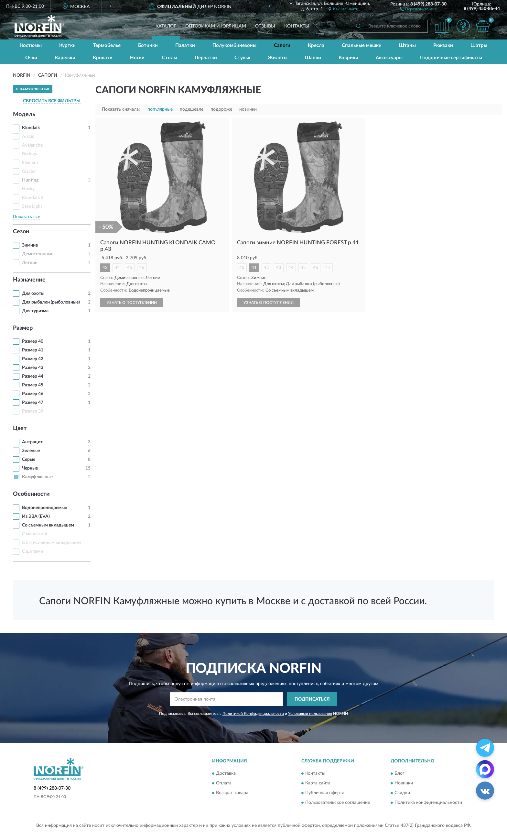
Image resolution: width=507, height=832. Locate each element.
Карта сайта (317, 783)
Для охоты (33, 293)
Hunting (30, 180)
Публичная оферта (324, 793)
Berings (29, 154)
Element (30, 163)
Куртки (67, 45)
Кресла (316, 45)
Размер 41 (32, 350)
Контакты (296, 26)
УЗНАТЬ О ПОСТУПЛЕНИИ (132, 303)
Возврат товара (232, 793)
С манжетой (34, 534)
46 (142, 268)
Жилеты (277, 57)
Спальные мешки (362, 45)
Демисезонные (37, 254)
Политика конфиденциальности (428, 802)
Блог (399, 773)
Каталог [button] (166, 26)
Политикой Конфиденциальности (253, 714)
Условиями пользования (310, 714)
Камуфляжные (37, 477)
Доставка (226, 773)
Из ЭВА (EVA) (36, 516)
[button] (418, 9)
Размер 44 (32, 376)
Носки (137, 57)
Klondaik (31, 128)
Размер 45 (32, 385)
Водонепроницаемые (44, 507)
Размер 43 (32, 367)
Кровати (103, 57)
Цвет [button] (20, 428)
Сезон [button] (21, 232)
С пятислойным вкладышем (51, 542)
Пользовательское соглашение (337, 802)
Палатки (185, 45)
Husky (28, 189)
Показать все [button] (26, 217)
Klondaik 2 (32, 197)
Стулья (242, 57)
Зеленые (31, 451)
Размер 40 (32, 341)
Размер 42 (32, 359)
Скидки (402, 793)
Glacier (29, 171)
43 (105, 268)
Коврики (348, 57)
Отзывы (265, 26)
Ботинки (148, 45)
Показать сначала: (121, 109)
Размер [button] (23, 328)
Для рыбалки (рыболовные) (51, 302)
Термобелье (107, 45)
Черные (30, 468)
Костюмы (31, 45)
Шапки (313, 57)
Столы (169, 57)
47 (327, 268)
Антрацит (32, 442)
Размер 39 (32, 411)
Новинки (403, 783)
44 (117, 268)
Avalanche (32, 145)
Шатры (478, 45)
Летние (29, 263)
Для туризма (35, 311)
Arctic (28, 136)
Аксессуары (389, 57)
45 (129, 268)
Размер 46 (32, 394)
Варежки (65, 57)
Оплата (224, 783)
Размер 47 (32, 402)
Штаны (407, 45)
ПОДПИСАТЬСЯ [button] (312, 699)
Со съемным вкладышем (48, 525)
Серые (28, 459)
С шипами (32, 551)
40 (241, 268)
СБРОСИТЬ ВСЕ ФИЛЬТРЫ (52, 101)
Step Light (32, 206)
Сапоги (282, 45)
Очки (31, 57)
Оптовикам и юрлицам (215, 26)
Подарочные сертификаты (451, 57)
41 (254, 268)
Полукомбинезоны (234, 45)
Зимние (30, 245)
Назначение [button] (29, 280)
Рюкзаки (443, 45)
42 (266, 268)
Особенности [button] (31, 494)
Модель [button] (24, 114)
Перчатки (206, 57)
